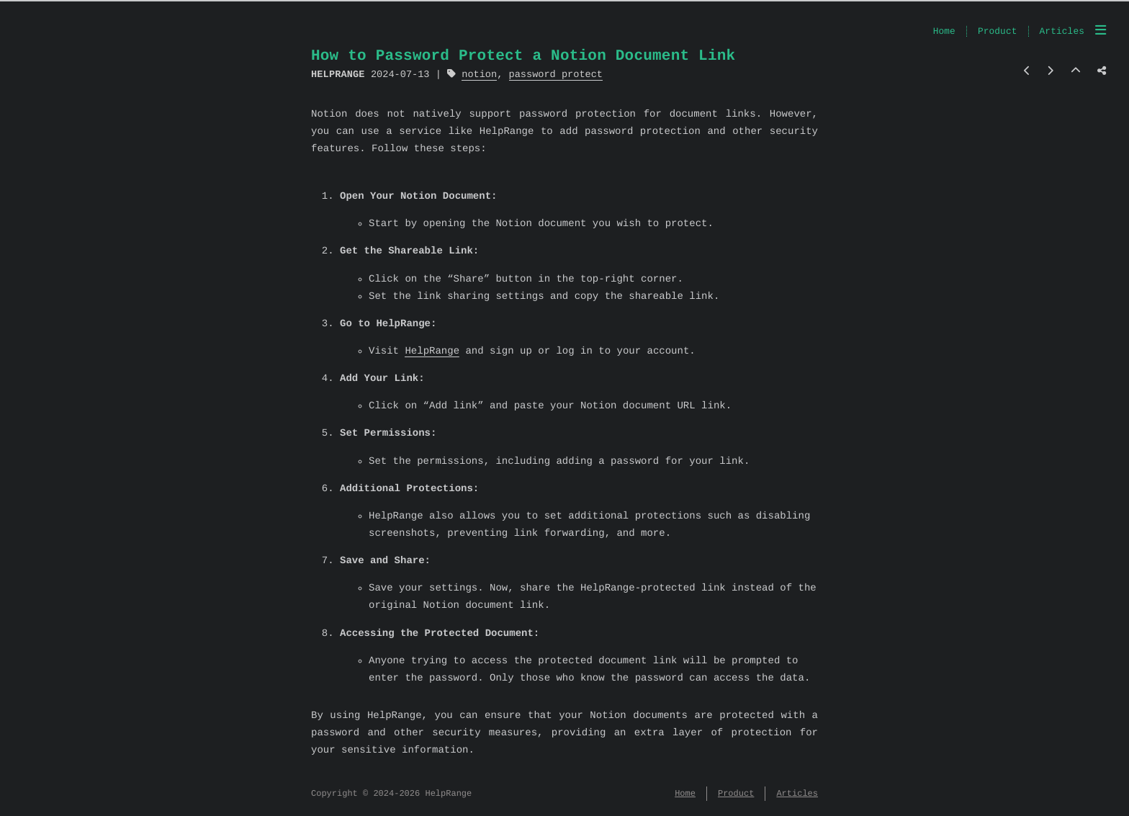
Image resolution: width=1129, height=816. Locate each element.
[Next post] (1050, 72)
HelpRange (432, 352)
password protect (555, 74)
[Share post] (1101, 72)
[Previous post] (1027, 72)
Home (944, 31)
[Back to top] (1076, 72)
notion (479, 74)
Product (997, 31)
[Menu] (1100, 31)
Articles (1062, 31)
